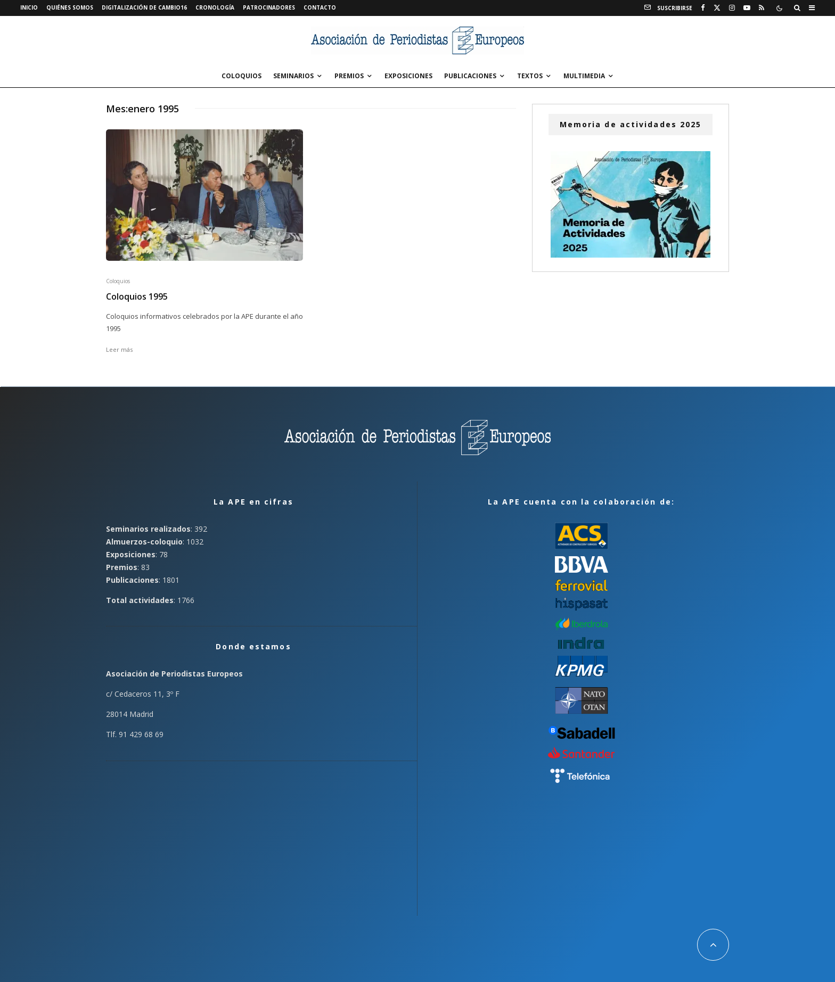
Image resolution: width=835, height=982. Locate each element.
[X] (717, 8)
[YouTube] (747, 8)
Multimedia (584, 75)
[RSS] (761, 8)
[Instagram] (732, 8)
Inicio (29, 7)
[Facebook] (703, 8)
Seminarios (293, 75)
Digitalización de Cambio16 (144, 7)
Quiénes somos (69, 7)
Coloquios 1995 (137, 296)
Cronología (214, 7)
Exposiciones (408, 75)
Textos (530, 75)
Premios (349, 75)
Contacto (320, 7)
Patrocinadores (269, 7)
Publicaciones (470, 75)
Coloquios (241, 75)
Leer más (119, 349)
